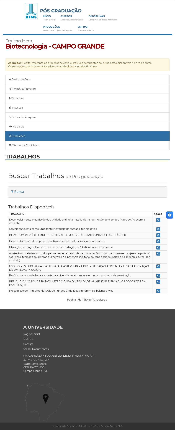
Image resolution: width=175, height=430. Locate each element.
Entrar (86, 28)
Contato (28, 353)
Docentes (16, 98)
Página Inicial (31, 343)
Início (49, 18)
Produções (57, 28)
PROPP (28, 348)
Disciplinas (103, 18)
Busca (17, 192)
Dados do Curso (20, 79)
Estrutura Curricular (22, 89)
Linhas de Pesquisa (22, 117)
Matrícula (16, 126)
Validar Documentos (36, 358)
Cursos (72, 18)
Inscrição (16, 107)
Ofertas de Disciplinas (24, 145)
